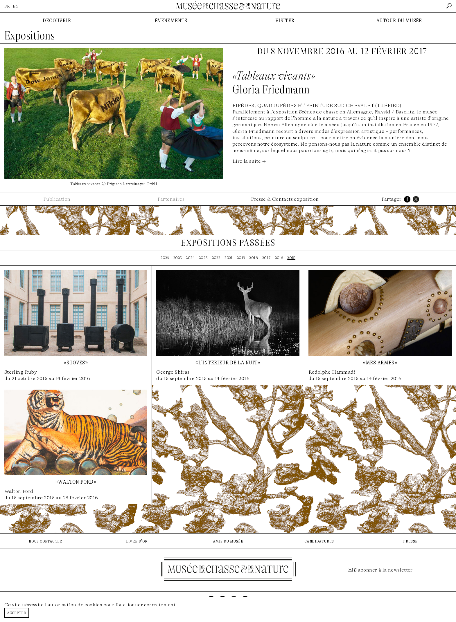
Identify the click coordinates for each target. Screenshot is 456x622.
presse (410, 541)
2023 (203, 258)
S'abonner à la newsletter (383, 570)
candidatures (319, 541)
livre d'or (137, 541)
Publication (56, 199)
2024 (190, 258)
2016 (279, 258)
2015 (291, 258)
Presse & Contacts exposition (285, 199)
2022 (216, 258)
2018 (253, 258)
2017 (266, 258)
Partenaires (170, 199)
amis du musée (228, 541)
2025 (177, 258)
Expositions (29, 35)
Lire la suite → (249, 161)
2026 (165, 258)
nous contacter (45, 541)
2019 (241, 258)
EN (16, 6)
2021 (229, 258)
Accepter (16, 612)
